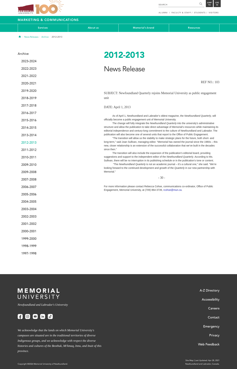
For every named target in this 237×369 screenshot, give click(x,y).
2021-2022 (28, 76)
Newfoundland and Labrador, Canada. (202, 364)
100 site (50, 7)
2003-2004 (28, 209)
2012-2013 (28, 143)
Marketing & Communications (48, 20)
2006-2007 (28, 187)
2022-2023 (28, 69)
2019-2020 (28, 91)
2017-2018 (28, 105)
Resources (194, 27)
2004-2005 (28, 202)
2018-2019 (28, 98)
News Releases (31, 37)
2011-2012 (28, 150)
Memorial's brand (143, 27)
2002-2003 (28, 216)
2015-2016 (28, 120)
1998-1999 (28, 246)
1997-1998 (28, 253)
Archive (45, 37)
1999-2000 (28, 239)
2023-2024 (28, 61)
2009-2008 (28, 172)
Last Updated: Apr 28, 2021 (207, 360)
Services (43, 27)
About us (93, 27)
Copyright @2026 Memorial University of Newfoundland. (43, 364)
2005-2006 (28, 194)
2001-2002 (28, 224)
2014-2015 (28, 128)
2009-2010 (28, 165)
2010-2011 (28, 157)
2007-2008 (28, 179)
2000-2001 (28, 231)
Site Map (189, 360)
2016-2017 (28, 113)
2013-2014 (28, 135)
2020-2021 (28, 83)
